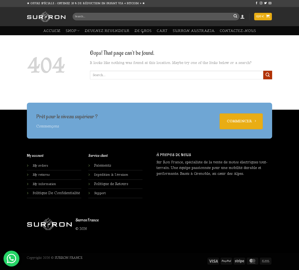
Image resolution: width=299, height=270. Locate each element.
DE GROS (143, 30)
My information (44, 184)
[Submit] (235, 16)
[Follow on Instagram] (261, 3)
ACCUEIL (52, 30)
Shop (73, 30)
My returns (41, 175)
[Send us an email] (270, 3)
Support (100, 193)
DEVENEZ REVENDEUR (107, 30)
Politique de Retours (111, 184)
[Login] (242, 16)
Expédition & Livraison (111, 175)
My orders (40, 166)
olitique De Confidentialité (56, 193)
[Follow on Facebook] (256, 3)
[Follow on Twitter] (265, 3)
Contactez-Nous (238, 30)
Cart (162, 30)
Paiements (102, 165)
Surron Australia (194, 30)
